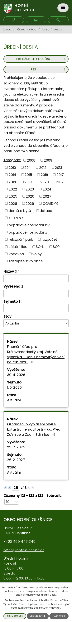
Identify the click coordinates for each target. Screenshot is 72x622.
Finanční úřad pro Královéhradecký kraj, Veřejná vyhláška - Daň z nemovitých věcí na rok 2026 (36, 354)
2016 (44, 174)
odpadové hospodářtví (29, 232)
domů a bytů (20, 210)
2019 (28, 182)
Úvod (7, 29)
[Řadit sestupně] (19, 272)
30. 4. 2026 (16, 374)
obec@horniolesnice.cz (23, 550)
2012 (42, 167)
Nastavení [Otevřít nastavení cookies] (59, 616)
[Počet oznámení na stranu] (11, 502)
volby (37, 253)
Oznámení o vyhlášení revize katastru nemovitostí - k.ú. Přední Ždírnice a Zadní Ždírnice (35, 429)
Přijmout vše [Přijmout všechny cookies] (15, 616)
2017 (60, 174)
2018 (12, 182)
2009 (48, 160)
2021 (61, 182)
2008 (31, 160)
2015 (28, 174)
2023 (30, 189)
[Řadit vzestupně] (19, 270)
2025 (13, 196)
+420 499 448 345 (19, 541)
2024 (47, 189)
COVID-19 (50, 203)
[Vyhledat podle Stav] (36, 323)
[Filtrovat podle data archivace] (36, 308)
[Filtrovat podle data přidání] (36, 293)
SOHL (40, 246)
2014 (12, 174)
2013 (58, 167)
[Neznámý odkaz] (6, 487)
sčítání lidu (18, 246)
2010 (12, 167)
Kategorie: (12, 160)
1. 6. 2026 (14, 387)
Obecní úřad (26, 29)
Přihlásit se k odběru (41, 59)
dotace (46, 210)
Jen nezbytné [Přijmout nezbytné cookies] (37, 616)
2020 (44, 182)
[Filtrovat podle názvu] (36, 278)
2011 (27, 167)
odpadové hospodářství (29, 225)
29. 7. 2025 (16, 447)
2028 (13, 203)
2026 (30, 196)
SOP (56, 246)
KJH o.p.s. (16, 217)
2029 (30, 203)
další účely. (50, 594)
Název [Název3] (10, 271)
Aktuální (14, 400)
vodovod (16, 253)
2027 (47, 196)
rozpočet (49, 239)
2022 (13, 189)
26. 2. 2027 (16, 459)
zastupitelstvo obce (26, 261)
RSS (48, 69)
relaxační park (21, 239)
